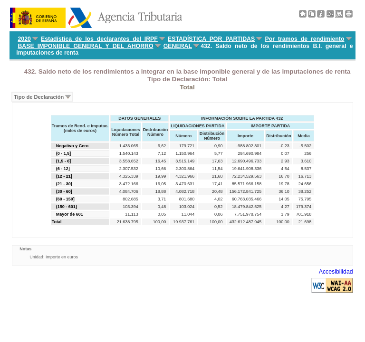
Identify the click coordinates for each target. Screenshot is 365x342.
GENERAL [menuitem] (177, 46)
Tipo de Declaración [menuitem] (39, 97)
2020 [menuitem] (24, 39)
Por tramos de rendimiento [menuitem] (304, 39)
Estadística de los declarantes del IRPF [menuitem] (99, 39)
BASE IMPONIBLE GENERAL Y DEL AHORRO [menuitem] (85, 46)
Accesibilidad (336, 271)
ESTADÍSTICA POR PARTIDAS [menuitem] (211, 39)
